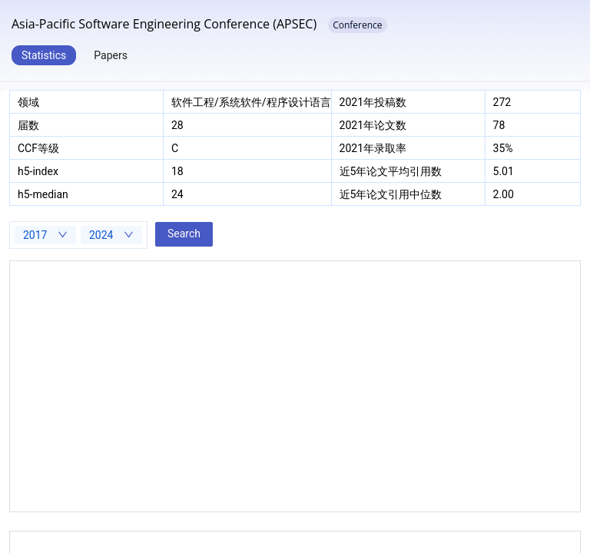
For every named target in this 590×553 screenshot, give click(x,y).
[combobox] (45, 235)
